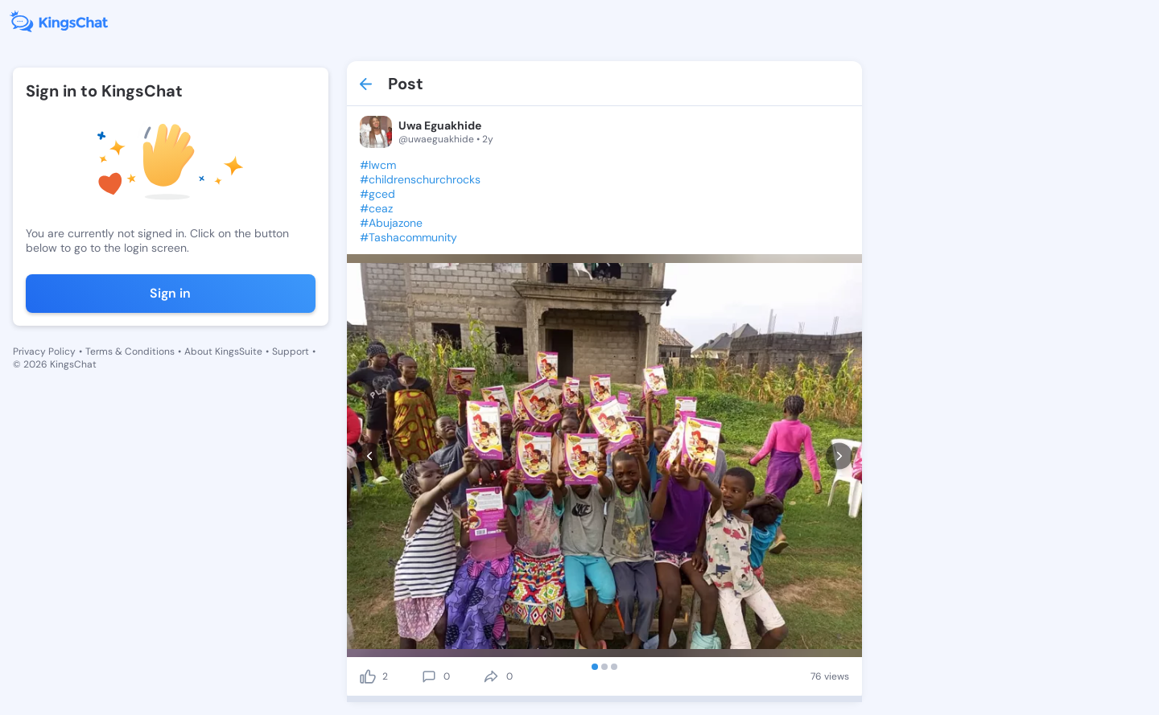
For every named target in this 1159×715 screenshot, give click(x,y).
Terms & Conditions (130, 351)
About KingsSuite (223, 351)
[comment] (429, 676)
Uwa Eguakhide (439, 125)
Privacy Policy (44, 351)
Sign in (170, 293)
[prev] (370, 455)
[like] (368, 676)
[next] (839, 455)
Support (290, 351)
